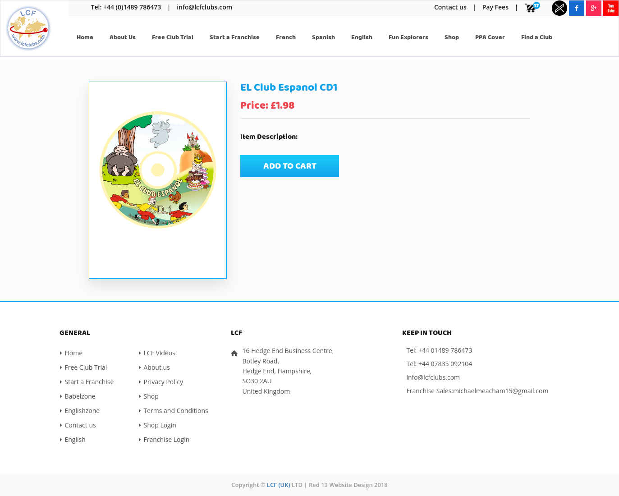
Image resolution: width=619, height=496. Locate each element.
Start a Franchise (235, 37)
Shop (452, 37)
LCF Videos (159, 353)
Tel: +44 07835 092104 (439, 363)
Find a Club (536, 37)
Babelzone (80, 396)
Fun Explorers (408, 37)
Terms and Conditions (176, 410)
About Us (123, 37)
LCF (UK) (278, 485)
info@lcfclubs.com (204, 7)
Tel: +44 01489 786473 (439, 350)
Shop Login (160, 425)
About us (157, 367)
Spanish (323, 37)
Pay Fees (495, 7)
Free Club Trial (172, 37)
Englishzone (82, 410)
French (286, 37)
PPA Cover (490, 37)
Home (85, 37)
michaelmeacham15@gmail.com (500, 390)
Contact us (450, 7)
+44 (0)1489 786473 (132, 7)
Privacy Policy (163, 381)
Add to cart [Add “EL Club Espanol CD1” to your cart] (289, 166)
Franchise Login (167, 439)
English (361, 37)
